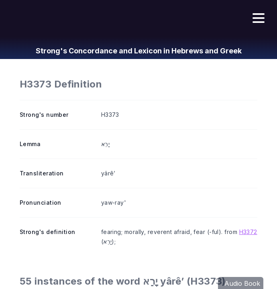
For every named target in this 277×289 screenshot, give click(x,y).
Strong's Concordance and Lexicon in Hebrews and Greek (139, 51)
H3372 (248, 231)
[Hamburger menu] (258, 18)
